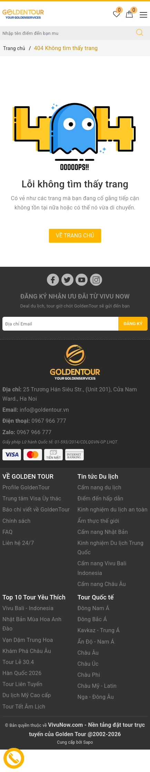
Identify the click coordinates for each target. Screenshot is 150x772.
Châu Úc (88, 686)
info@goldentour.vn (44, 425)
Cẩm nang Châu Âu (102, 607)
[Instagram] (96, 280)
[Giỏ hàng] (129, 14)
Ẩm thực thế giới (98, 543)
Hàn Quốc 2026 (21, 696)
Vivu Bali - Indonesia (27, 631)
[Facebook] (53, 280)
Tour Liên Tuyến (22, 707)
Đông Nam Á (94, 631)
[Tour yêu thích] (116, 14)
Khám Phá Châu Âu (26, 673)
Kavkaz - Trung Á (99, 653)
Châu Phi (89, 697)
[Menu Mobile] (142, 14)
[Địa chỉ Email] (60, 324)
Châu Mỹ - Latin (97, 708)
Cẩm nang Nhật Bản (103, 554)
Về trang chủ (75, 235)
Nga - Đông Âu (96, 719)
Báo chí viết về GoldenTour (36, 532)
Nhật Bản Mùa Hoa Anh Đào (31, 647)
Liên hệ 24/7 (18, 566)
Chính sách (16, 543)
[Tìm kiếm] (139, 33)
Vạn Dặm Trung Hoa (27, 662)
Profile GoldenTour (26, 510)
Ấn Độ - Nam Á (96, 664)
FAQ (7, 554)
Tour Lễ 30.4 (18, 685)
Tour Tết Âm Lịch (23, 729)
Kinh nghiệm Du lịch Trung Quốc (111, 570)
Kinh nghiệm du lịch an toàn (113, 532)
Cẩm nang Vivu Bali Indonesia (102, 591)
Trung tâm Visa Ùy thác (31, 521)
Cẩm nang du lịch (99, 510)
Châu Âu (88, 675)
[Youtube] (82, 280)
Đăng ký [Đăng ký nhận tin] (132, 323)
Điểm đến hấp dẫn (100, 521)
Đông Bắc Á (92, 642)
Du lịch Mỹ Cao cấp (26, 718)
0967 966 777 (48, 436)
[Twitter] (67, 280)
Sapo (88, 765)
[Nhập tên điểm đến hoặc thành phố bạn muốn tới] (65, 33)
